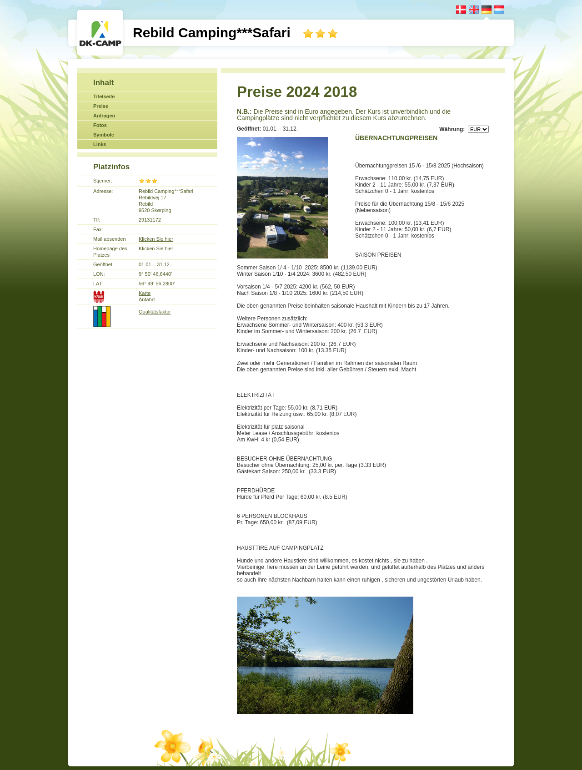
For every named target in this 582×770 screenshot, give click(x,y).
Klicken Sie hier (156, 239)
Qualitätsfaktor (155, 311)
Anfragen (104, 115)
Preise (100, 106)
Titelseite (104, 96)
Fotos (100, 125)
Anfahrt (147, 299)
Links (99, 144)
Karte (145, 293)
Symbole (103, 134)
